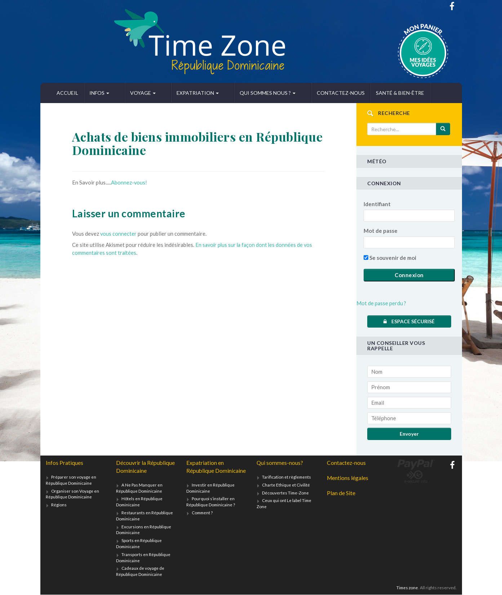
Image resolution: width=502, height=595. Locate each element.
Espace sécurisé (409, 321)
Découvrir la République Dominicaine (146, 466)
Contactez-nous (301, 93)
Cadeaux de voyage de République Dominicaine (140, 571)
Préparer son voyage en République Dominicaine (71, 480)
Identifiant (377, 204)
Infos (99, 93)
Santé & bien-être (361, 93)
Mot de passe (380, 230)
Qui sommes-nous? (280, 462)
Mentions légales (348, 478)
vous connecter (118, 233)
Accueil (67, 93)
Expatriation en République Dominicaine (205, 471)
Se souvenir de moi (390, 257)
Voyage (133, 93)
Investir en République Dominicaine (210, 496)
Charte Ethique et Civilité (286, 485)
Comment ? (203, 521)
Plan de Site (341, 493)
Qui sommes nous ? (238, 93)
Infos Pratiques (64, 462)
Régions (59, 505)
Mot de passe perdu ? (381, 303)
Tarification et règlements (287, 477)
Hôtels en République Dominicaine (139, 502)
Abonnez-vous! (129, 182)
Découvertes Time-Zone (286, 493)
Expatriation (178, 93)
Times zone (406, 588)
